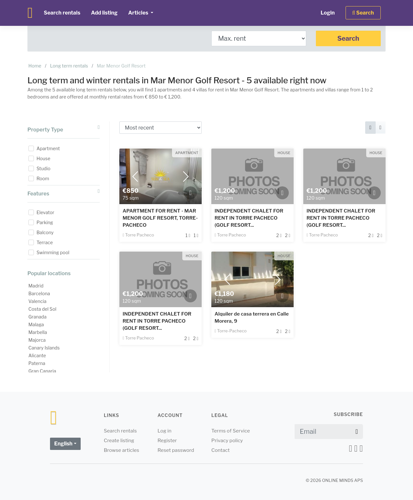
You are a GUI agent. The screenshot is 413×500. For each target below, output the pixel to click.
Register (167, 440)
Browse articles (121, 450)
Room (42, 178)
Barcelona (39, 293)
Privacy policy (227, 440)
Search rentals (62, 13)
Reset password (175, 450)
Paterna (36, 363)
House (43, 158)
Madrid (36, 285)
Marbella (37, 332)
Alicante (37, 355)
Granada (37, 316)
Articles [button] (138, 13)
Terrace (44, 242)
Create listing (119, 440)
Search (348, 38)
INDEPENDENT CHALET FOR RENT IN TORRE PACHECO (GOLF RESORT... (249, 218)
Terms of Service (230, 431)
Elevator (45, 212)
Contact (220, 450)
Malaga (36, 324)
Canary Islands (44, 347)
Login (328, 13)
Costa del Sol (42, 309)
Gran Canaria (42, 371)
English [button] (63, 444)
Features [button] (63, 193)
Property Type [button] (63, 129)
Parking (44, 222)
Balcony (45, 232)
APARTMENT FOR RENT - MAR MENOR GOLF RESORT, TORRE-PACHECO (160, 218)
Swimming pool (52, 252)
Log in (164, 431)
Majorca (37, 340)
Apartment (48, 148)
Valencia (37, 301)
